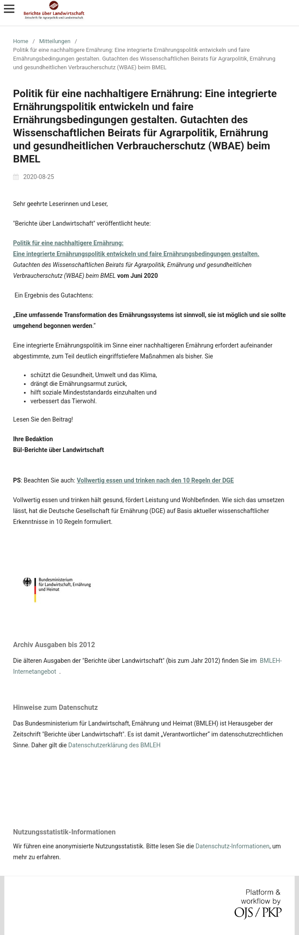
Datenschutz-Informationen (232, 846)
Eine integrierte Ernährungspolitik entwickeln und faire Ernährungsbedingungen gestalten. (136, 253)
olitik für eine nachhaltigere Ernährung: (70, 243)
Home (20, 41)
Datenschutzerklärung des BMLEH (114, 745)
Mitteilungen (55, 41)
